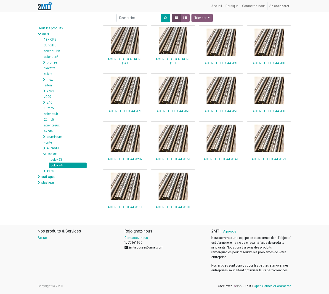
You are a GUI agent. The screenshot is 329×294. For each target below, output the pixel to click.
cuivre (48, 74)
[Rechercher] (165, 18)
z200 (47, 97)
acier (45, 34)
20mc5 (49, 119)
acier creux (52, 125)
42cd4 (48, 131)
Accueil (43, 238)
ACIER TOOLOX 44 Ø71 (125, 111)
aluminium (54, 137)
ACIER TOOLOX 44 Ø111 (125, 207)
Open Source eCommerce (272, 286)
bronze (52, 62)
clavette (50, 68)
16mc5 (49, 108)
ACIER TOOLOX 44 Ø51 (221, 111)
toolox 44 (56, 165)
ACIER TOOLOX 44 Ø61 (173, 111)
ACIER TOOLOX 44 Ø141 (221, 159)
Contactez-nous (136, 238)
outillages (48, 177)
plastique (48, 182)
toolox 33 (56, 159)
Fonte (48, 142)
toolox (52, 154)
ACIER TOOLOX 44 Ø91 (221, 63)
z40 (49, 102)
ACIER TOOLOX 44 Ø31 (269, 111)
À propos (229, 231)
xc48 (50, 91)
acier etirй (51, 57)
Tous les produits (50, 28)
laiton (48, 85)
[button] (202, 18)
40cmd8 (53, 148)
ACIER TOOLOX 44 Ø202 (125, 159)
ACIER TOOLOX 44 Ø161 (173, 159)
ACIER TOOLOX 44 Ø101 (173, 207)
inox (50, 79)
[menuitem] (217, 6)
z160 (50, 171)
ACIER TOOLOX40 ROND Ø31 (173, 61)
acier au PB (52, 51)
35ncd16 (50, 45)
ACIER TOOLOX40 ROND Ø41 (125, 61)
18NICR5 (50, 39)
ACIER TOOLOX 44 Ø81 (269, 63)
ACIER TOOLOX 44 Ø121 (269, 159)
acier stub (51, 114)
